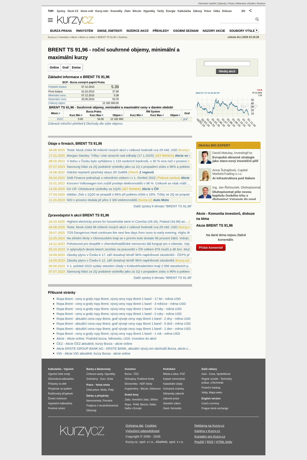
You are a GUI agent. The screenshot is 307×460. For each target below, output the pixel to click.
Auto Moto (161, 200)
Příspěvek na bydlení (60, 388)
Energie (170, 11)
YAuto (231, 3)
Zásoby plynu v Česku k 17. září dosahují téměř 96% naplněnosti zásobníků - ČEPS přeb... (131, 255)
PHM (136, 404)
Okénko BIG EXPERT (213, 145)
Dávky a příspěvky (97, 395)
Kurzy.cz (52, 37)
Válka (216, 11)
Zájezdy (222, 3)
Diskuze (227, 11)
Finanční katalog (210, 387)
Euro (103, 378)
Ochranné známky (173, 388)
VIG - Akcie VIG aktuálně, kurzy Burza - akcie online (93, 353)
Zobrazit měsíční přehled (65, 123)
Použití (199, 442)
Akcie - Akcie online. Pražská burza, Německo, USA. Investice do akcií (106, 338)
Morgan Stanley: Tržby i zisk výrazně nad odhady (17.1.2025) (110, 155)
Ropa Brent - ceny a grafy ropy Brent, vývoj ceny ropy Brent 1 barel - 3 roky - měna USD (119, 309)
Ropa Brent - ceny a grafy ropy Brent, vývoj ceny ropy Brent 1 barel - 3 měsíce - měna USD (121, 303)
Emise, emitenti (109, 30)
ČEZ (136, 373)
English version (210, 398)
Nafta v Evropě (133, 408)
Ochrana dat (134, 425)
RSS (210, 442)
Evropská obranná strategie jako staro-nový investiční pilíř (235, 159)
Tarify (160, 11)
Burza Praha (61, 30)
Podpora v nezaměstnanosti (102, 405)
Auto (204, 373)
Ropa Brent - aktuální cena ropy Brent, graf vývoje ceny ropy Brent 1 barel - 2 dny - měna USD (123, 318)
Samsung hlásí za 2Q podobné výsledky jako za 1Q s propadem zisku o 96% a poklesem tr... (132, 166)
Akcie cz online (87, 37)
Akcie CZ (72, 11)
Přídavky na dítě (57, 383)
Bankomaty (104, 369)
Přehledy (161, 30)
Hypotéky (149, 11)
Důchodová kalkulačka (61, 378)
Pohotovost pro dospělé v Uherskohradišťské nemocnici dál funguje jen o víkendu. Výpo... (130, 243)
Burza (128, 373)
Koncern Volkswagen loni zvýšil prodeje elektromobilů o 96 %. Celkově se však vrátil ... (128, 183)
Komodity (116, 11)
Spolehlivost (223, 373)
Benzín (144, 404)
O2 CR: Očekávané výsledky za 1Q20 (94, 189)
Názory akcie (214, 30)
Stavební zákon (172, 403)
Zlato (128, 11)
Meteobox (241, 3)
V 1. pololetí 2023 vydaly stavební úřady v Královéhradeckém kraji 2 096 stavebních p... (129, 266)
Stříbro (154, 399)
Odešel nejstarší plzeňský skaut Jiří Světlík (97, 172)
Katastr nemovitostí (174, 378)
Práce (207, 11)
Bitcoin (137, 11)
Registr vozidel (209, 378)
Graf (65, 67)
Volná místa (103, 384)
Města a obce (170, 373)
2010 (60, 119)
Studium (261, 3)
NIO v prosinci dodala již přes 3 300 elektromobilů (102, 200)
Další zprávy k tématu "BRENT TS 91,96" (163, 206)
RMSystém (84, 30)
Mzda (103, 389)
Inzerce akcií (137, 30)
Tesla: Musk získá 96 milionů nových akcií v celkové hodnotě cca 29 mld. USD (122, 150)
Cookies (150, 425)
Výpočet (69, 369)
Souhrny (123, 37)
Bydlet (251, 3)
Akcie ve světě (186, 155)
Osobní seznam (185, 30)
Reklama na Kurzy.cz (209, 425)
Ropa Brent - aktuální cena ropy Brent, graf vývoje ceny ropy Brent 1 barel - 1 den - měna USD (123, 328)
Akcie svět (87, 11)
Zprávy (61, 11)
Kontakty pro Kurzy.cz (209, 436)
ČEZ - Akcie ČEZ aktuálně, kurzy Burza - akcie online (94, 343)
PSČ (182, 373)
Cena (212, 373)
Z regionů (146, 172)
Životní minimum (57, 398)
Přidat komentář (211, 247)
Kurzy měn (101, 11)
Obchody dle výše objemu (104, 123)
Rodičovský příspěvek (60, 393)
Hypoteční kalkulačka (60, 403)
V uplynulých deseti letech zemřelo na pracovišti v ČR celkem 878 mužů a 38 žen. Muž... (129, 249)
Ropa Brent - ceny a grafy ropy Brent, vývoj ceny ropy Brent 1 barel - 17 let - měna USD (118, 299)
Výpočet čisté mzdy (59, 373)
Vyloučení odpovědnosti (142, 431)
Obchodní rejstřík (207, 3)
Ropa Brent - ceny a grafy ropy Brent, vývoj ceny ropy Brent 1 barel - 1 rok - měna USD (118, 333)
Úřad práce (92, 389)
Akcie (74, 37)
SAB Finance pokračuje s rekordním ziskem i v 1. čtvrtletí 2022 (111, 178)
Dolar (110, 378)
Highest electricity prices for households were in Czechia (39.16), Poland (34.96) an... (127, 221)
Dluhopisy (130, 378)
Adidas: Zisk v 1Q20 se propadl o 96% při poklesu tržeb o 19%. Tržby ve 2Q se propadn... (130, 194)
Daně (166, 408)
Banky (90, 369)
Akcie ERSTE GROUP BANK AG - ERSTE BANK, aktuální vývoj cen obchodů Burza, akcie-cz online (124, 348)
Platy (111, 389)
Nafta (153, 404)
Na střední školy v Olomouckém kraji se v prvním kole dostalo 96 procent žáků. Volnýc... (129, 238)
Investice (64, 37)
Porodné (107, 400)
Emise (76, 67)
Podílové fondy (145, 378)
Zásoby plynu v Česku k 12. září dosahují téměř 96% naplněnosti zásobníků (120, 260)
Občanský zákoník (173, 393)
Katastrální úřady (172, 383)
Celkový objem (56, 103)
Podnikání (169, 369)
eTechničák (217, 382)
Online (54, 67)
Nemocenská (93, 400)
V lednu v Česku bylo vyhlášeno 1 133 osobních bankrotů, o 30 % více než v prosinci (127, 161)
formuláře (176, 408)
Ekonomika (131, 383)
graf (185, 119)
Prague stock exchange (214, 408)
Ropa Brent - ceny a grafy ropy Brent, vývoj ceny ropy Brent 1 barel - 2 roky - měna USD (119, 313)
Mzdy (149, 383)
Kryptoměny (131, 388)
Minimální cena (57, 95)
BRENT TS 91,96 (107, 37)
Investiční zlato (140, 399)
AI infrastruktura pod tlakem (233, 178)
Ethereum (155, 388)
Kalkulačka (184, 11)
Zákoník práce (171, 398)
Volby (204, 392)
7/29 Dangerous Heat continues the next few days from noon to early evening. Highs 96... (130, 232)
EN (243, 11)
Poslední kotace (57, 86)
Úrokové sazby (94, 373)
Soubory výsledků (245, 30)
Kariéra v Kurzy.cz (207, 431)
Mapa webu (215, 392)
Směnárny (92, 378)
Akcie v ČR (189, 178)
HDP (142, 383)
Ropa (128, 404)
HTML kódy (224, 442)
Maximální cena (57, 99)
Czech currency (210, 403)
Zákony (197, 11)
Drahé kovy (132, 394)
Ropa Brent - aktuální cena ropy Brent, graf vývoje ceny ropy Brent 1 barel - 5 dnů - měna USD (123, 323)
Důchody (91, 410)
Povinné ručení (56, 408)
